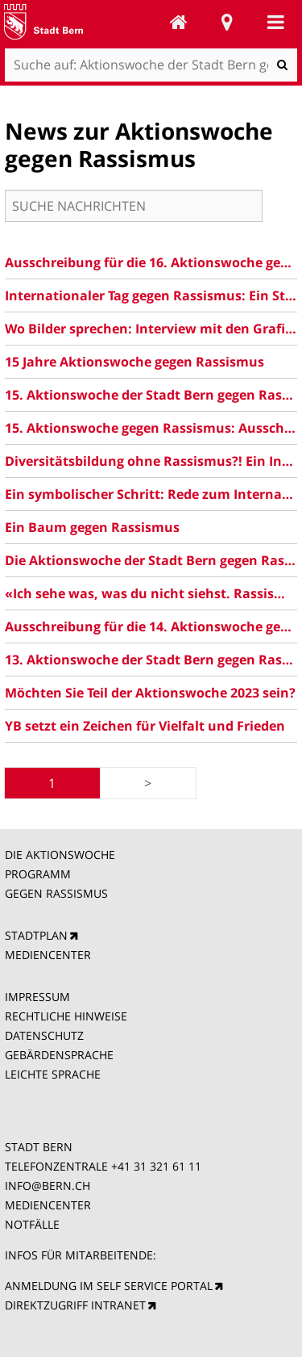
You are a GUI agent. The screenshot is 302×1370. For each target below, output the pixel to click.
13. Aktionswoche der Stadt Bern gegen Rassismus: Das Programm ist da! (151, 659)
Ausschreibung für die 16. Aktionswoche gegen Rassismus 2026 (151, 262)
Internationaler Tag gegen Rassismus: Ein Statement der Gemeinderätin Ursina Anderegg (151, 295)
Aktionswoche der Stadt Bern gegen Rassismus (179, 22)
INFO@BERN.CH (47, 1185)
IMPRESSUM (37, 996)
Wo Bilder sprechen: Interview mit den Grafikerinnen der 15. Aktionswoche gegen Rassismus (151, 328)
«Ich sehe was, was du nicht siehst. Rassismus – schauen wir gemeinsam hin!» (151, 593)
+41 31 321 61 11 (156, 1166)
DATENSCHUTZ (44, 1035)
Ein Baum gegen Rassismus (92, 527)
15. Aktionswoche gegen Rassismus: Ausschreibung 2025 (151, 428)
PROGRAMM (39, 874)
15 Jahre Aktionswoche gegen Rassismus (134, 362)
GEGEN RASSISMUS (56, 893)
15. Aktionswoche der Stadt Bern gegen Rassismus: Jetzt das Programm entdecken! (151, 395)
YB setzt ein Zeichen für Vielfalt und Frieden (145, 726)
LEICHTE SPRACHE (53, 1074)
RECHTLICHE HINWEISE (66, 1016)
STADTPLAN (36, 935)
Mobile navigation (275, 22)
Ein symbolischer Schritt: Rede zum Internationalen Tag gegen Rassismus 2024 (151, 494)
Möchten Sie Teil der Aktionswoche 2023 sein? (150, 693)
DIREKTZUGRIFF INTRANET (75, 1305)
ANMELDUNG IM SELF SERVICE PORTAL (109, 1285)
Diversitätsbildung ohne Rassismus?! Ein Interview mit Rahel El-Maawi (151, 461)
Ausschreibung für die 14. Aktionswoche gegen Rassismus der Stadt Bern (151, 626)
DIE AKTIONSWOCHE (60, 854)
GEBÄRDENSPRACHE (59, 1054)
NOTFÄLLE (32, 1224)
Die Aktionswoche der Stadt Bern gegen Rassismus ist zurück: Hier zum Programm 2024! (151, 560)
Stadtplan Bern (227, 22)
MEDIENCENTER (48, 954)
